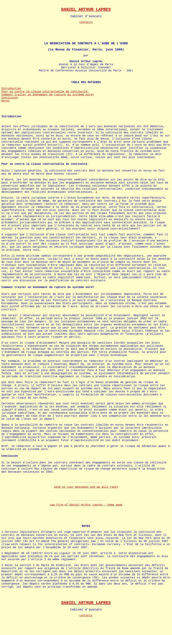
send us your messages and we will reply (86, 487)
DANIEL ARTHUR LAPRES (86, 9)
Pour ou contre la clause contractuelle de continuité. (45, 91)
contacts (86, 22)
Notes (5, 100)
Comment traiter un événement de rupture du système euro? (47, 94)
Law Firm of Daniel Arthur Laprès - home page (86, 504)
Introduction (11, 88)
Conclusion (9, 97)
